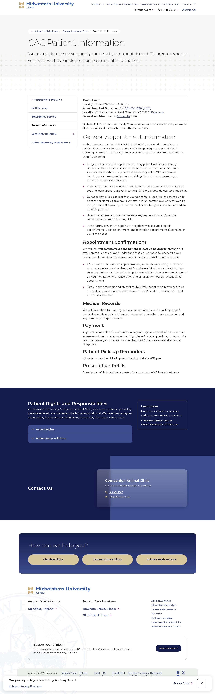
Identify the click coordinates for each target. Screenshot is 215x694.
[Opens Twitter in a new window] (183, 673)
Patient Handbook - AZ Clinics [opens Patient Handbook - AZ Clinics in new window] (158, 424)
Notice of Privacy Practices (25, 686)
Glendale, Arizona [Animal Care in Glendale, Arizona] (40, 608)
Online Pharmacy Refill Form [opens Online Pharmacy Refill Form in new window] (49, 142)
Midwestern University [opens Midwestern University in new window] (162, 605)
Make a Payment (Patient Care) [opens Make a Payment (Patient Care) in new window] (121, 4)
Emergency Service (43, 116)
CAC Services (39, 108)
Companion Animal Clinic (75, 31)
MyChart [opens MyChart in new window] (155, 614)
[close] (201, 683)
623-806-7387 (116, 492)
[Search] (195, 3)
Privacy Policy (182, 683)
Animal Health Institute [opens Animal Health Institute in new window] (161, 559)
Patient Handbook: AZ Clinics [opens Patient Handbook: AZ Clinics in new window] (166, 622)
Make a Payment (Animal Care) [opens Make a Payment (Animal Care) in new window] (156, 4)
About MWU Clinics (161, 601)
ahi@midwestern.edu (119, 496)
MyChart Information (162, 618)
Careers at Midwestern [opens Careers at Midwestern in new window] (162, 609)
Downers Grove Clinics (107, 559)
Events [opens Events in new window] (186, 4)
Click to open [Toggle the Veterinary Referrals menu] (73, 133)
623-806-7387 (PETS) (138, 108)
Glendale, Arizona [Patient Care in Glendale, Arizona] (95, 615)
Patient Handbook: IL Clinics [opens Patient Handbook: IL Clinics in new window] (165, 626)
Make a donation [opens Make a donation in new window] (167, 648)
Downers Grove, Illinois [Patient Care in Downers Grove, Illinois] (99, 608)
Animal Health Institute (46, 31)
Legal (97, 673)
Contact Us (123, 116)
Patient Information (44, 125)
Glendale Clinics (53, 559)
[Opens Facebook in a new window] (178, 673)
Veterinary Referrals (44, 133)
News (178, 4)
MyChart (96, 4)
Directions (157, 112)
